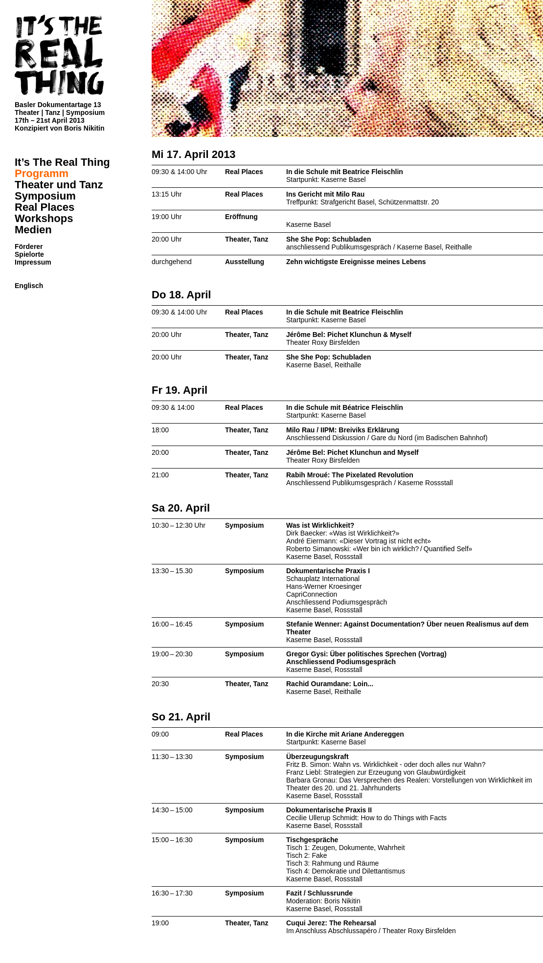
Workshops (44, 218)
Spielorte (29, 254)
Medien (33, 230)
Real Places (44, 207)
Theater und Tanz (59, 185)
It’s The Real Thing (62, 162)
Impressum (33, 262)
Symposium (45, 196)
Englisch (29, 286)
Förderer (29, 246)
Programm (41, 173)
